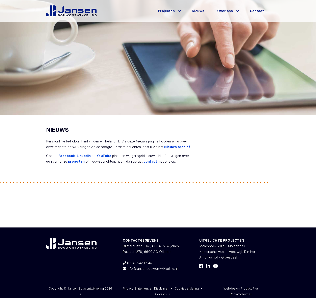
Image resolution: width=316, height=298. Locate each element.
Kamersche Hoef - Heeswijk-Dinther (227, 252)
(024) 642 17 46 (137, 263)
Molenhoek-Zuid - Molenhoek (222, 246)
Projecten (166, 11)
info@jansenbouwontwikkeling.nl (150, 269)
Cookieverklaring (187, 288)
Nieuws (198, 11)
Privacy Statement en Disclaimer (146, 288)
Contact (257, 11)
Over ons (225, 11)
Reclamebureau (241, 294)
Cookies (161, 294)
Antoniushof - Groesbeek (218, 257)
